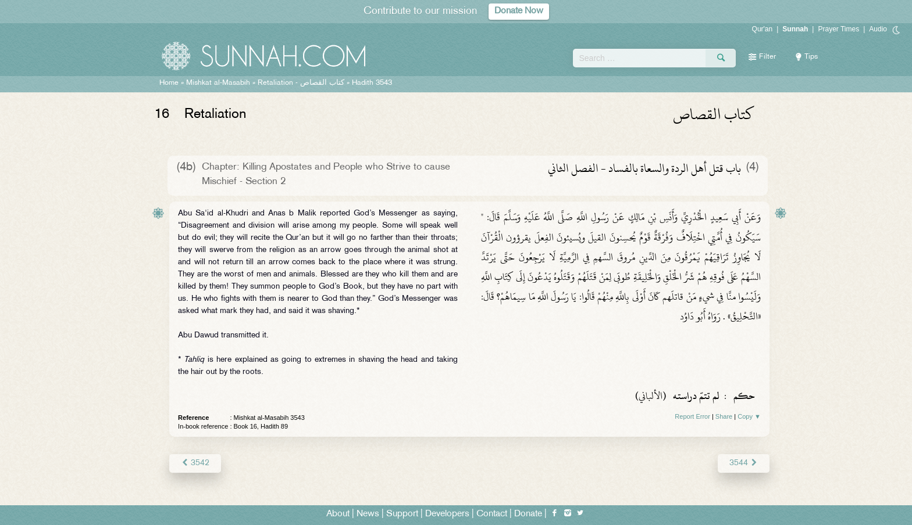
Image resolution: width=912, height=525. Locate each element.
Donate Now (518, 11)
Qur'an (762, 29)
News (368, 514)
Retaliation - (301, 83)
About (338, 514)
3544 (743, 463)
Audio (878, 29)
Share (723, 416)
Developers (447, 514)
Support (402, 514)
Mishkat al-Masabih (218, 83)
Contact (491, 514)
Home (169, 83)
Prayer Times (838, 29)
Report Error (692, 416)
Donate (528, 514)
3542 (195, 463)
